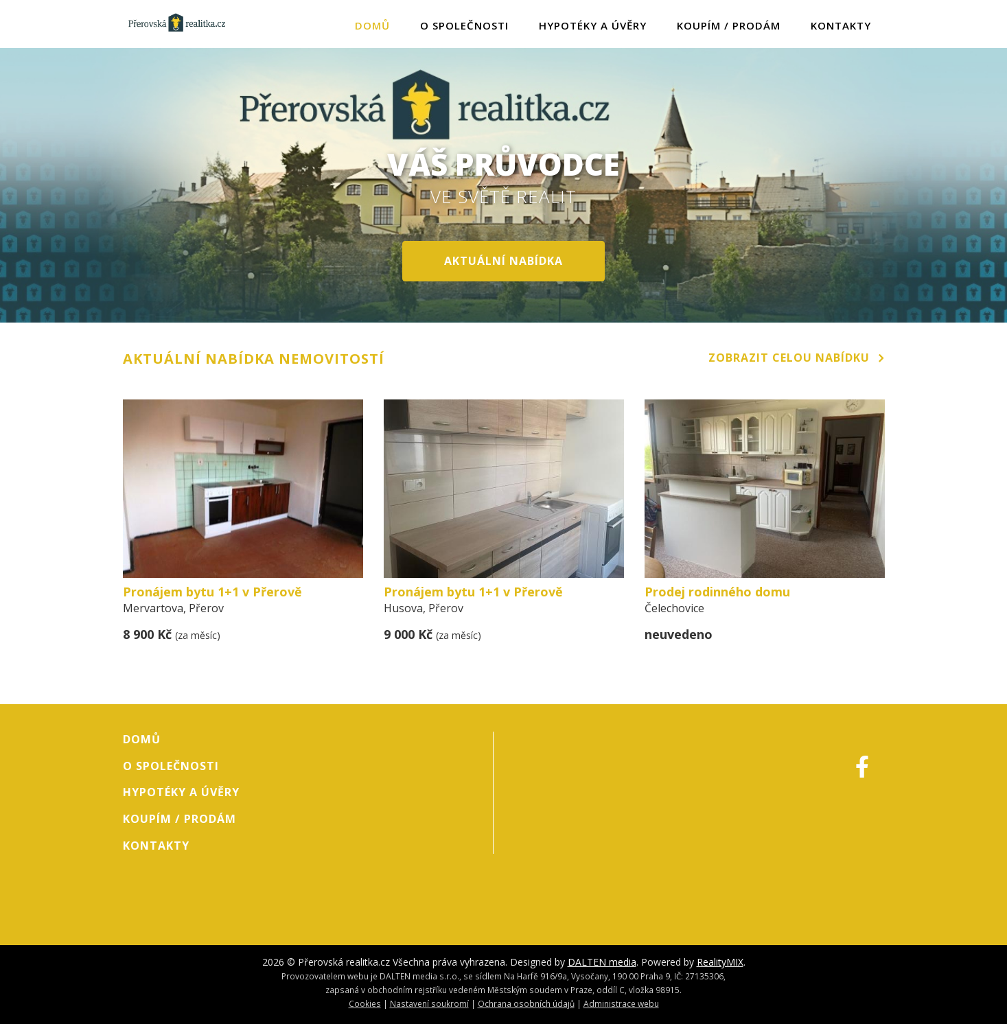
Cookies (365, 1003)
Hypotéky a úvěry (593, 25)
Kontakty (841, 25)
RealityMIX (720, 961)
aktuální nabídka (503, 260)
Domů (372, 25)
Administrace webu (621, 1003)
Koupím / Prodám (728, 25)
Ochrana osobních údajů (526, 1003)
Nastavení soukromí (429, 1003)
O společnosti (464, 25)
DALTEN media (602, 961)
